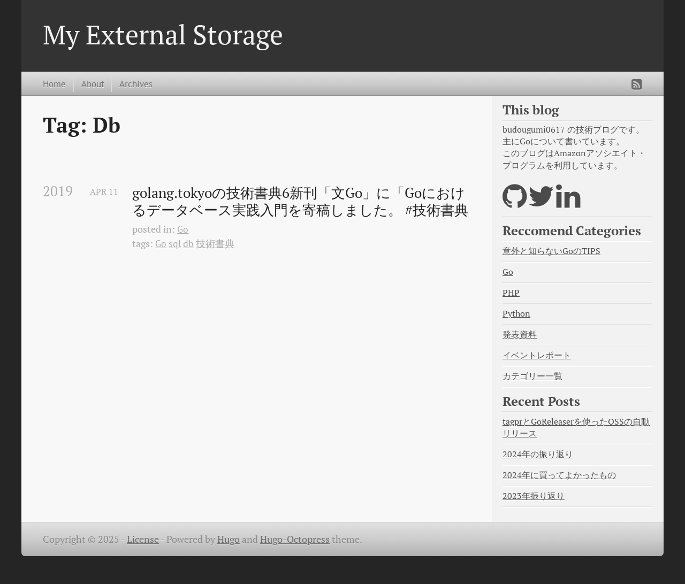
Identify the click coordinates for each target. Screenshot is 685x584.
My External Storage (163, 34)
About (92, 84)
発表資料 (520, 334)
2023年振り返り (534, 496)
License (143, 539)
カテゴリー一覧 (532, 376)
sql (175, 243)
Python (516, 313)
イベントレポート (537, 355)
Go (182, 229)
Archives (136, 84)
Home (54, 84)
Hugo (228, 539)
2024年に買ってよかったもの (559, 475)
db (188, 243)
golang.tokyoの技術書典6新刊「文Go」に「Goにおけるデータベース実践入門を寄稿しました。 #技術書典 (300, 201)
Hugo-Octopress (295, 539)
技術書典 (215, 243)
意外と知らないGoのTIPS (551, 251)
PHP (511, 292)
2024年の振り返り (538, 454)
